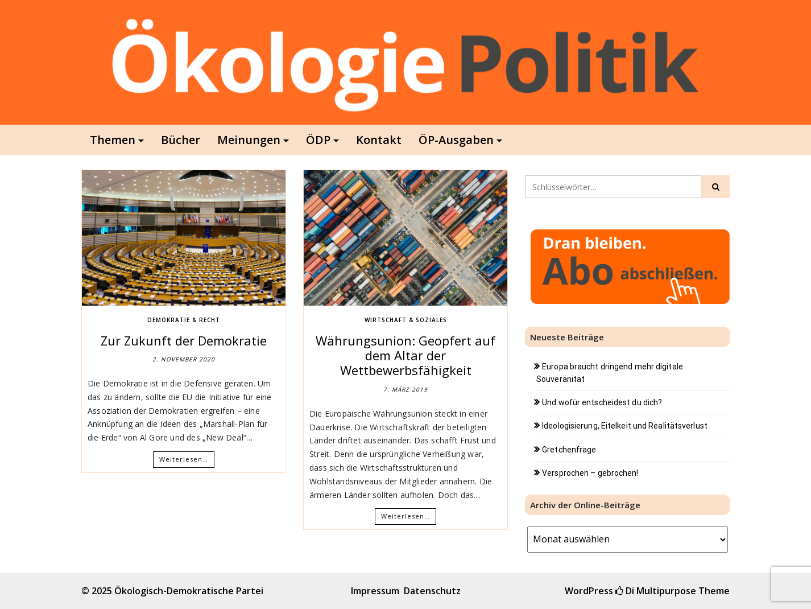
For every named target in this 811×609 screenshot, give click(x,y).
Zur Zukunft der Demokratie (184, 340)
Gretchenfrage (569, 449)
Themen (112, 139)
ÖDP (318, 139)
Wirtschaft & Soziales (406, 320)
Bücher (180, 139)
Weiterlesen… (183, 459)
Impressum (375, 591)
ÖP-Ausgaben (456, 139)
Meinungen (248, 139)
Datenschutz (432, 591)
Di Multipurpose (655, 591)
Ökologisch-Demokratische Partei (188, 591)
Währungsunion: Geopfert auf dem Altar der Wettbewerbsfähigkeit (405, 355)
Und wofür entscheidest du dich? (602, 402)
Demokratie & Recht (183, 320)
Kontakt (379, 139)
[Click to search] (715, 186)
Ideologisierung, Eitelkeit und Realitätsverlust (624, 425)
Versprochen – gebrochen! (590, 473)
